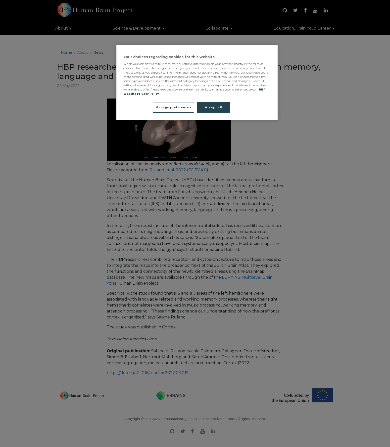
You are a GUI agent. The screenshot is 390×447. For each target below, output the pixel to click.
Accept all (213, 107)
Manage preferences (173, 107)
